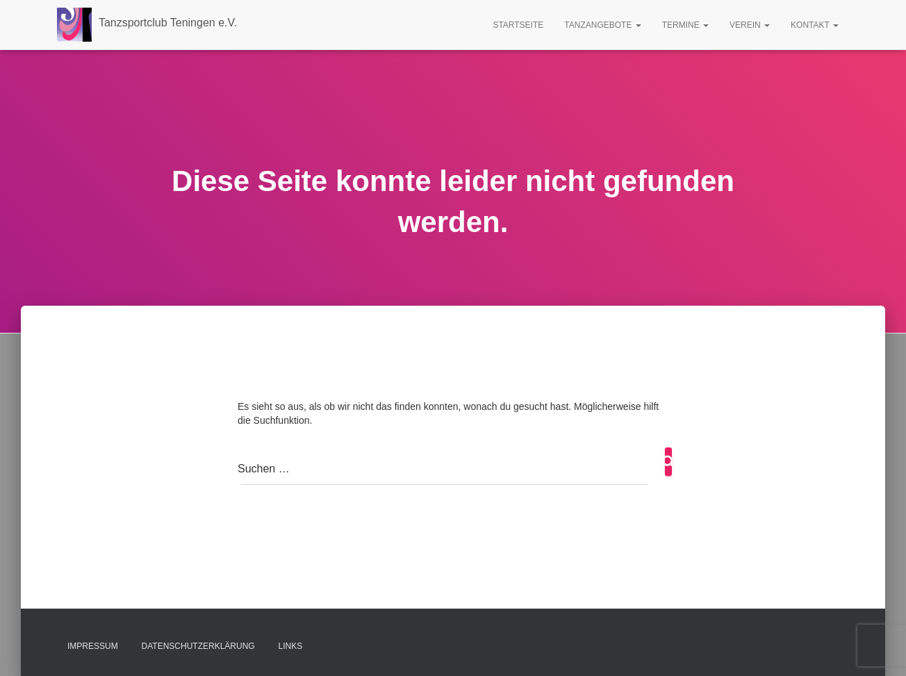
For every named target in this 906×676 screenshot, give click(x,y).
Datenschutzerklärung (198, 646)
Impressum (92, 646)
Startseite (518, 25)
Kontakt (815, 25)
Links (291, 646)
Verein (750, 25)
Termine (685, 25)
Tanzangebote (602, 25)
